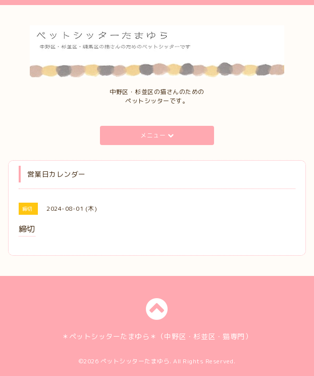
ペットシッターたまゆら (135, 361)
